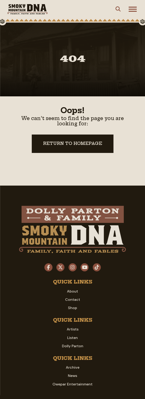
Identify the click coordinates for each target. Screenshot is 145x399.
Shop (72, 307)
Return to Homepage (72, 143)
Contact (72, 299)
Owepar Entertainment (72, 384)
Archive (72, 367)
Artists (72, 329)
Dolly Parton (72, 346)
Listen (72, 337)
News (72, 375)
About (72, 291)
